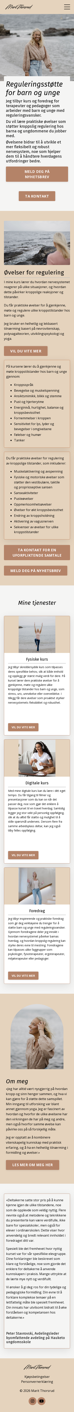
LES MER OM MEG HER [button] (32, 1164)
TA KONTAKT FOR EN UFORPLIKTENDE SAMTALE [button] (37, 553)
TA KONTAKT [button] (37, 196)
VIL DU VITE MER (23, 727)
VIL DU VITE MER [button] (25, 351)
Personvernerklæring (37, 1381)
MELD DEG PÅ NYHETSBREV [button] (37, 174)
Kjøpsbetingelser (37, 1377)
